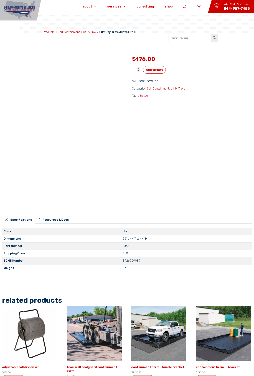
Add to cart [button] (13, 310)
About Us (75, 338)
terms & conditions (86, 365)
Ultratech (143, 95)
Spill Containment (69, 32)
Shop (169, 6)
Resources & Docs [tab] (53, 151)
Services (116, 6)
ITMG (161, 365)
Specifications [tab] (18, 151)
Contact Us (77, 344)
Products (49, 32)
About (89, 6)
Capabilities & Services (172, 338)
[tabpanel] (127, 183)
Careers (118, 338)
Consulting (145, 6)
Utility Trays (90, 32)
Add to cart (154, 69)
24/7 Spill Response (126, 344)
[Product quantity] (137, 69)
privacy (104, 365)
